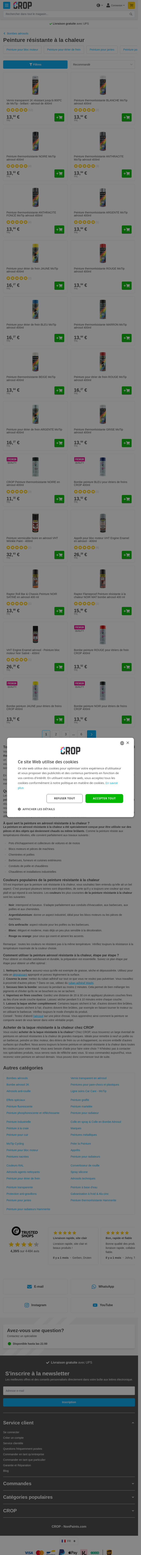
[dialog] (70, 777)
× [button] (127, 742)
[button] (36, 809)
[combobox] (122, 743)
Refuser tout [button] (64, 798)
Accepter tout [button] (104, 798)
